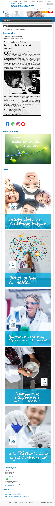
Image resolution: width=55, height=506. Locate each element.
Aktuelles (16, 29)
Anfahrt (33, 1)
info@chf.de (7, 475)
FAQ (20, 1)
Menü (6, 26)
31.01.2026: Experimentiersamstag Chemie (14, 492)
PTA (50, 12)
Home (9, 1)
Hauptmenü (7, 21)
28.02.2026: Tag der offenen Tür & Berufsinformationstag (17, 496)
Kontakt (15, 1)
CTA (45, 12)
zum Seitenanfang (46, 502)
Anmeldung (26, 1)
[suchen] (41, 4)
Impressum (40, 1)
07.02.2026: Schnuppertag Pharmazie (13, 494)
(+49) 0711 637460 (9, 476)
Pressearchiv (22, 29)
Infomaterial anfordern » (10, 485)
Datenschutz (48, 1)
